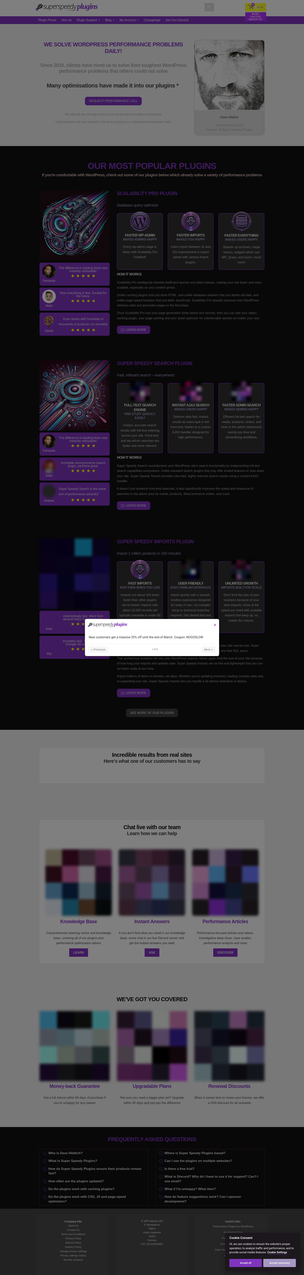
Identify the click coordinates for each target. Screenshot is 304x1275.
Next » (185, 651)
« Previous (121, 651)
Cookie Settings (277, 1252)
